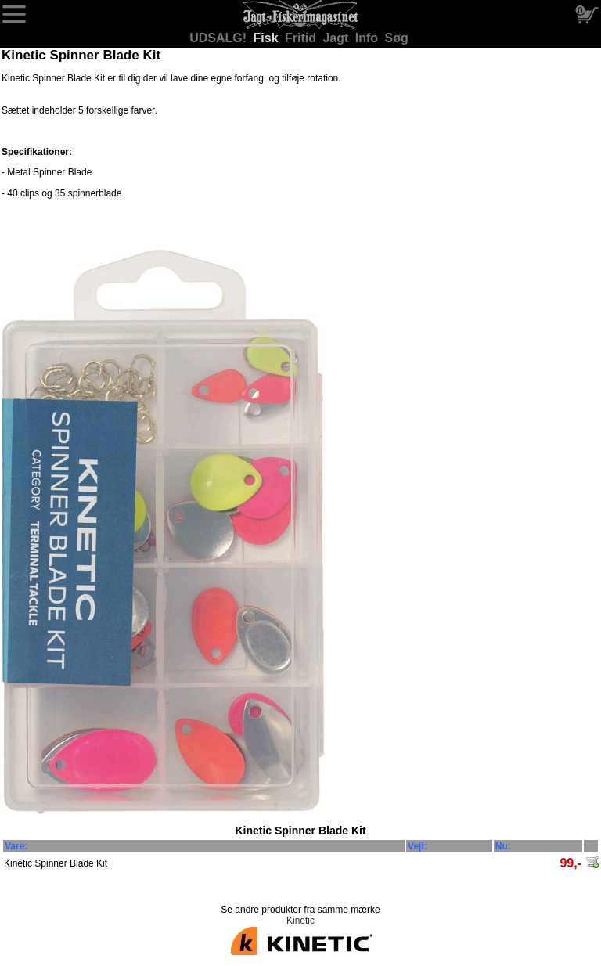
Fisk (268, 38)
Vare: (16, 846)
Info (368, 38)
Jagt (336, 38)
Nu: (503, 846)
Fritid (302, 38)
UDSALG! (219, 38)
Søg (396, 38)
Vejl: (417, 846)
